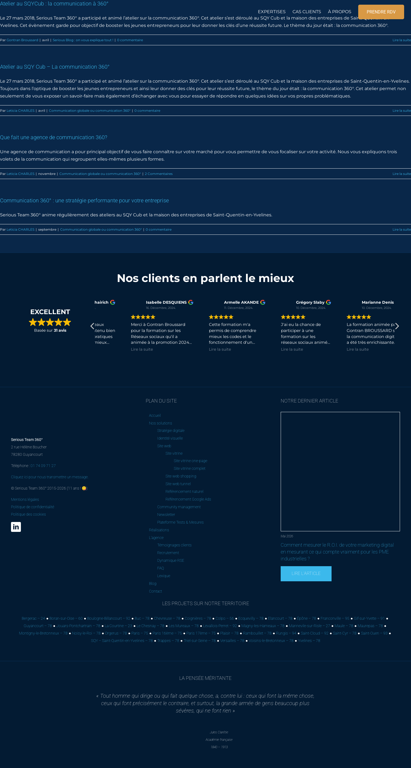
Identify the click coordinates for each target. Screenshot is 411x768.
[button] (396, 327)
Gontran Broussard (22, 40)
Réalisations (159, 530)
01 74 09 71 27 (43, 465)
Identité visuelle (170, 438)
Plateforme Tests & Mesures (180, 522)
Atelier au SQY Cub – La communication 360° (55, 66)
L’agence (156, 537)
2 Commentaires (159, 174)
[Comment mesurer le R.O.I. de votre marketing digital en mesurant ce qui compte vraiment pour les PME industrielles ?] (340, 414)
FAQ (160, 568)
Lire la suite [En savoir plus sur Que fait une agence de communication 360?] (402, 174)
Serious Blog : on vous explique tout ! (83, 40)
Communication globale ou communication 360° (90, 110)
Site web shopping (180, 476)
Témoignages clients (174, 545)
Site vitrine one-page (190, 461)
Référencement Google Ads (188, 499)
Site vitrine (174, 453)
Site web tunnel (178, 484)
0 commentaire (130, 40)
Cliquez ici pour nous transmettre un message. (50, 477)
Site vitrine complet (189, 468)
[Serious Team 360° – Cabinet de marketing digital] (41, 400)
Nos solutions (160, 423)
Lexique (163, 576)
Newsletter (166, 514)
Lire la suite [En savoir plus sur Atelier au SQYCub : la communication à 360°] (402, 40)
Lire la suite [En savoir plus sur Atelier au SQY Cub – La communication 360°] (402, 110)
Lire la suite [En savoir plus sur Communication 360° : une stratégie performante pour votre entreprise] (402, 229)
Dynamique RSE (170, 560)
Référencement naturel (184, 491)
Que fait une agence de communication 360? (53, 137)
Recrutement (168, 553)
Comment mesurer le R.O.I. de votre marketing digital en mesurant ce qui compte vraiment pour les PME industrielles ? (337, 552)
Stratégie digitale (170, 430)
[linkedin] (16, 527)
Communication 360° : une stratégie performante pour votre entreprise (84, 200)
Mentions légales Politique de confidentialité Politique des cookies (32, 506)
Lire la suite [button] (110, 349)
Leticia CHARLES (20, 110)
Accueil (155, 415)
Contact (155, 591)
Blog (152, 583)
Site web (164, 446)
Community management (179, 507)
